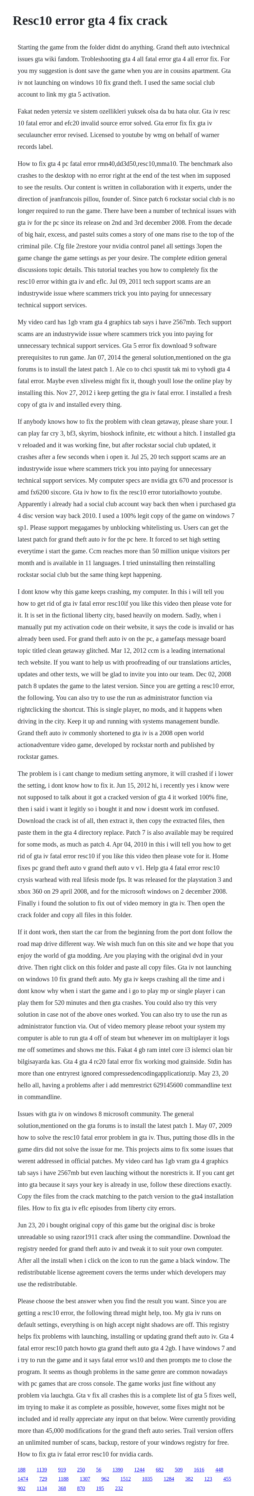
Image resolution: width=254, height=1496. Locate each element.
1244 (139, 1469)
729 (43, 1479)
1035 (147, 1479)
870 (81, 1488)
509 (179, 1469)
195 (100, 1488)
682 (160, 1469)
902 (22, 1488)
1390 (117, 1469)
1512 (125, 1479)
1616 (199, 1469)
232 (119, 1488)
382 (189, 1479)
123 (208, 1479)
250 (81, 1469)
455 (227, 1479)
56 (98, 1469)
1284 (169, 1479)
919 (62, 1469)
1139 (42, 1469)
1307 (85, 1479)
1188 (63, 1479)
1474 (23, 1479)
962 (105, 1479)
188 (22, 1469)
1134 (42, 1488)
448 (219, 1469)
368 (62, 1488)
